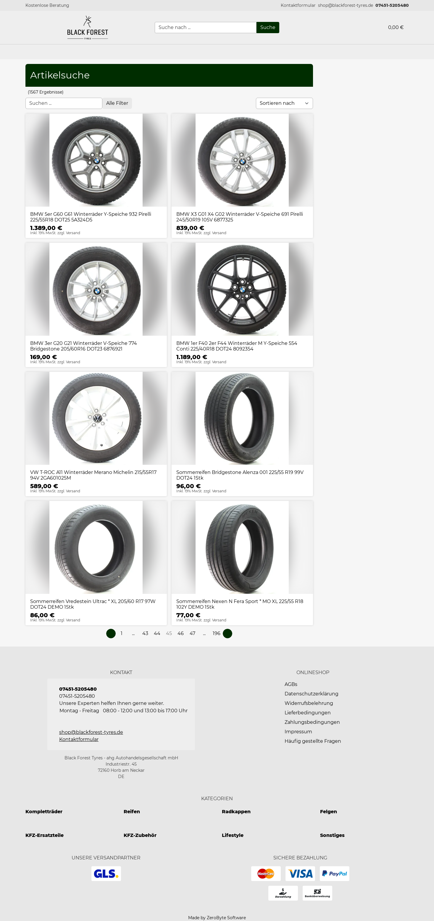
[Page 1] (122, 633)
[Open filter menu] (117, 103)
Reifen (132, 811)
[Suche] (267, 27)
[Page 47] (193, 633)
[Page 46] (181, 633)
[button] (298, 5)
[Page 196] (216, 633)
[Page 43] (145, 633)
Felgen (328, 811)
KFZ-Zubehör (140, 835)
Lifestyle (232, 835)
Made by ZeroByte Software (217, 917)
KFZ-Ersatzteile (44, 835)
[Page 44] (157, 633)
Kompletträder (43, 811)
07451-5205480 (392, 5)
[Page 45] (169, 633)
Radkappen (236, 811)
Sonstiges (332, 835)
